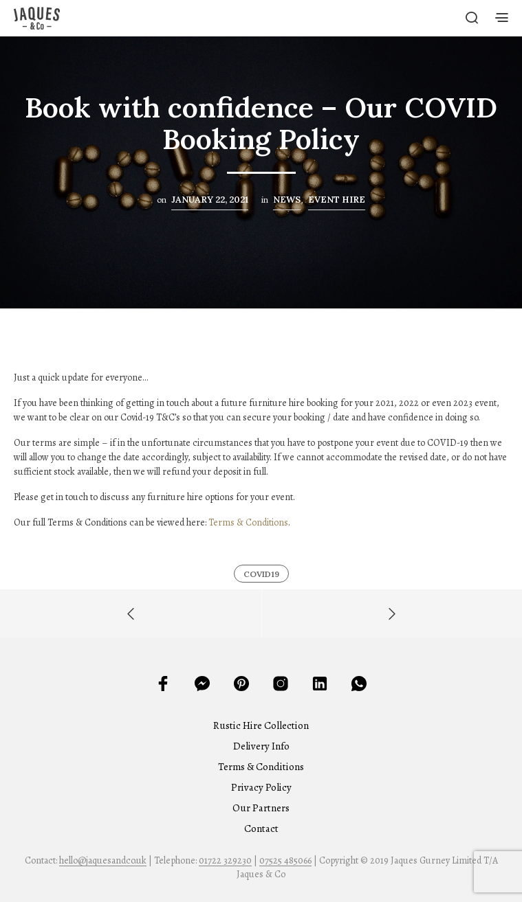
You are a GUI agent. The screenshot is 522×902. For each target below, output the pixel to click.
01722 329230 (225, 860)
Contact (261, 828)
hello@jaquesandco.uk (102, 860)
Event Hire (336, 199)
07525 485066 (285, 860)
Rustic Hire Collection (261, 725)
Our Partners (261, 808)
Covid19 (261, 574)
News (287, 199)
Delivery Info (261, 746)
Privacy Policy (261, 787)
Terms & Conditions (248, 522)
